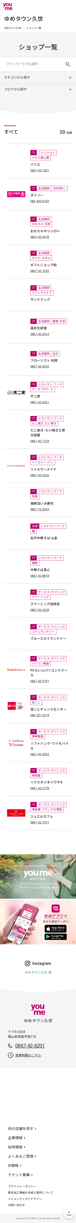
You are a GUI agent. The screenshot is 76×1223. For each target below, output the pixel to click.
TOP (69, 1214)
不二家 (35, 396)
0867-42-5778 (39, 788)
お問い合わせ (16, 1205)
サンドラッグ (40, 300)
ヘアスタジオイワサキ (46, 782)
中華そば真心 (40, 570)
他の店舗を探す (20, 1128)
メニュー (69, 6)
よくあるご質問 (20, 1156)
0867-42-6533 (39, 334)
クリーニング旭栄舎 (45, 604)
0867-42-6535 (39, 366)
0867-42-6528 (39, 610)
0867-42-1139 (39, 441)
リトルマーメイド (43, 469)
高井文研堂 (38, 328)
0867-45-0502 (39, 754)
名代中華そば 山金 (43, 538)
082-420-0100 (39, 201)
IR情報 (13, 1165)
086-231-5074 (39, 715)
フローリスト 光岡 (43, 360)
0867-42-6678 (39, 237)
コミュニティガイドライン (25, 1198)
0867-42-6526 (39, 475)
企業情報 (15, 1138)
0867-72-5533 (39, 509)
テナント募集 (19, 1175)
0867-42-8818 (39, 575)
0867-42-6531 (39, 402)
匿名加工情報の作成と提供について (30, 1192)
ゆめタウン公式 (36, 972)
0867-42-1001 (39, 170)
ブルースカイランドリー (48, 639)
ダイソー (37, 195)
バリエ (35, 164)
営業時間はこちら (28, 1055)
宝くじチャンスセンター (48, 709)
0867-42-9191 (39, 681)
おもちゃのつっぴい (45, 231)
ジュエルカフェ (41, 816)
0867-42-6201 (30, 1045)
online (57, 6)
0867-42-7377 (39, 822)
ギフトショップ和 (43, 265)
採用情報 (15, 1147)
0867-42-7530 (39, 271)
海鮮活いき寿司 (41, 503)
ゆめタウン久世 (12, 28)
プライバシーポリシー (22, 1186)
